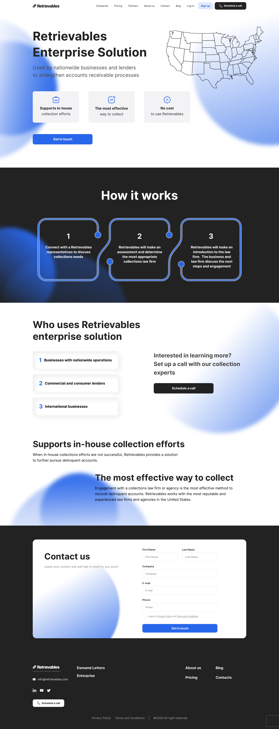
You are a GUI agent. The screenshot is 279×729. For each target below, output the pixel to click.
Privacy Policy (164, 616)
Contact (165, 5)
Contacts (224, 677)
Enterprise (102, 5)
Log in (190, 5)
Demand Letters (91, 668)
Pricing (118, 5)
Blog (178, 5)
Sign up (205, 5)
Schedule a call (233, 5)
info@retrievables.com (53, 679)
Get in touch (62, 139)
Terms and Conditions (187, 616)
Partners (133, 5)
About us (149, 5)
